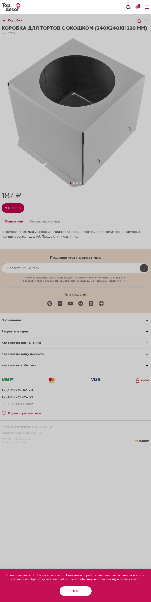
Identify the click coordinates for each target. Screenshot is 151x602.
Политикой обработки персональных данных (99, 575)
